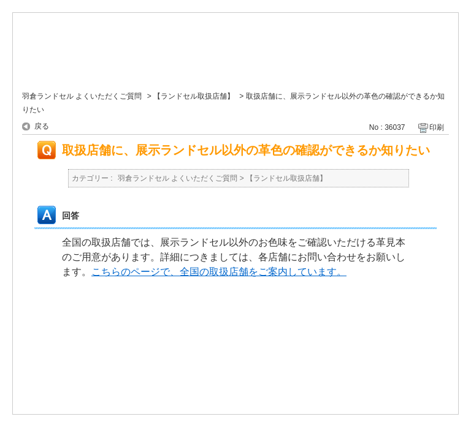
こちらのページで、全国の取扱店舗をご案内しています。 (219, 271)
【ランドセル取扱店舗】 (193, 96)
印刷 (436, 127)
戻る (41, 126)
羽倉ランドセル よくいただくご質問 (82, 96)
